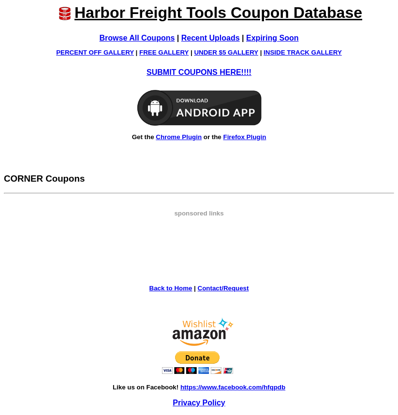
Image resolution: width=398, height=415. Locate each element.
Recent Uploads (210, 38)
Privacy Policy (199, 403)
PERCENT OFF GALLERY (95, 52)
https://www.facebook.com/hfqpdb (232, 387)
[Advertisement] (199, 238)
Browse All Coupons (137, 38)
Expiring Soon (272, 38)
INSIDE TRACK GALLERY (303, 52)
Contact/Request (223, 288)
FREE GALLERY (164, 52)
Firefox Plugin (244, 137)
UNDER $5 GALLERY (226, 52)
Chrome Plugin (179, 137)
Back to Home (170, 288)
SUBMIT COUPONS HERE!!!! (199, 72)
